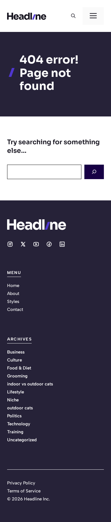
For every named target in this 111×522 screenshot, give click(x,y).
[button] (73, 16)
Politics (14, 416)
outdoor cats (20, 408)
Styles (13, 301)
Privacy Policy (21, 483)
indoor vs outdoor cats (30, 384)
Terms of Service (24, 491)
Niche (13, 400)
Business (16, 352)
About (13, 293)
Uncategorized (22, 439)
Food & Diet (19, 368)
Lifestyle (15, 392)
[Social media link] (10, 244)
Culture (14, 360)
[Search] (94, 172)
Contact (15, 309)
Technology (18, 424)
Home (13, 285)
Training (15, 432)
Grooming (17, 376)
